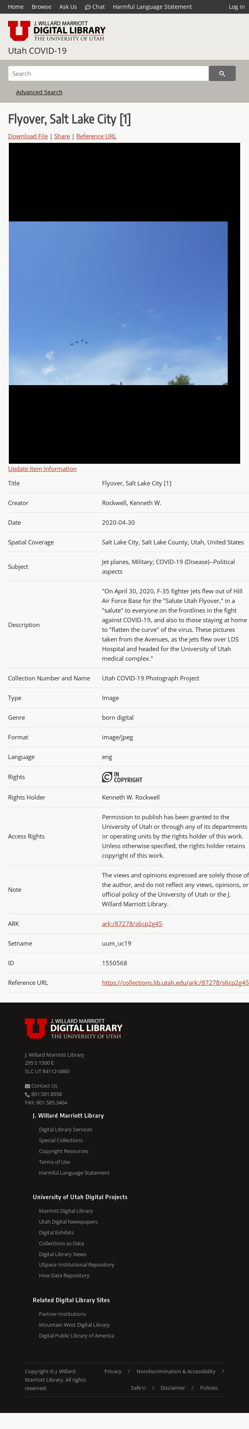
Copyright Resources (63, 1151)
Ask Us (68, 6)
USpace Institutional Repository (76, 1264)
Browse (41, 6)
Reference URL (96, 136)
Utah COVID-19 (37, 50)
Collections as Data (61, 1243)
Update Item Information (42, 469)
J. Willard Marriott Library (54, 1054)
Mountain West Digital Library (74, 1324)
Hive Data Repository (64, 1275)
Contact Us (41, 1085)
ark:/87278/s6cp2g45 (132, 924)
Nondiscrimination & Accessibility (176, 1371)
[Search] (108, 73)
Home (16, 6)
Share (62, 136)
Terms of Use (54, 1161)
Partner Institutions (62, 1313)
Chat (95, 7)
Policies (209, 1387)
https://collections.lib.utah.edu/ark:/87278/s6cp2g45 (175, 982)
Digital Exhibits (56, 1232)
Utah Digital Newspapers (68, 1221)
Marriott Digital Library (66, 1210)
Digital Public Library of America (76, 1335)
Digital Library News (62, 1254)
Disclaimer (173, 1387)
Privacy (113, 1371)
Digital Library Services (65, 1129)
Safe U (138, 1387)
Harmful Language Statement (152, 6)
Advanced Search (39, 92)
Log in (237, 6)
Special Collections (61, 1140)
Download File (28, 136)
